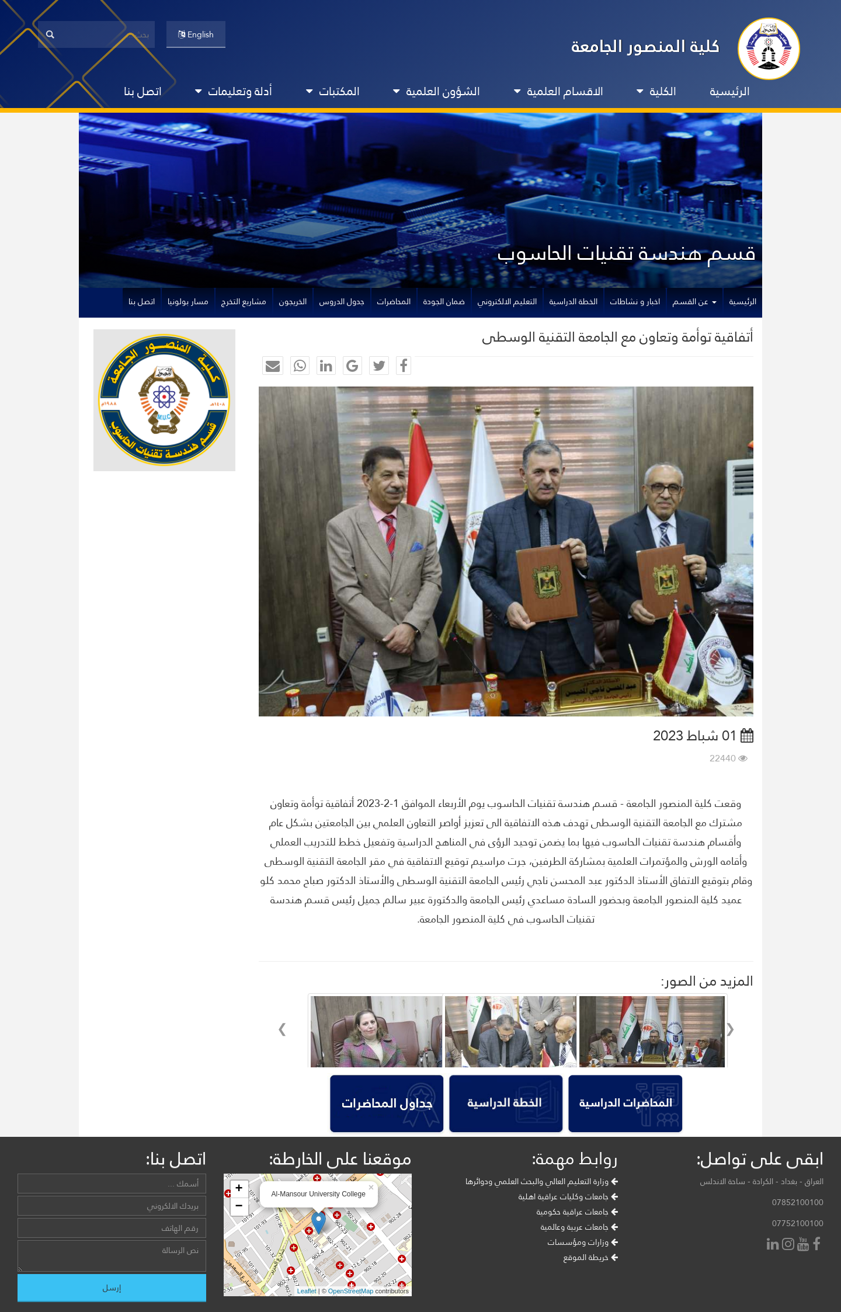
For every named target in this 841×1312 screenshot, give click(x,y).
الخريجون (293, 301)
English (196, 34)
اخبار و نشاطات (635, 301)
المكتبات (333, 91)
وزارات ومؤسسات (583, 1273)
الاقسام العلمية (558, 91)
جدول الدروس (341, 301)
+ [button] (238, 1221)
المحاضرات (394, 301)
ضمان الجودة (444, 301)
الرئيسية (730, 91)
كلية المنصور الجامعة (646, 46)
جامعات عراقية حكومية (577, 1243)
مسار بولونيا (188, 301)
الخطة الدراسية (573, 301)
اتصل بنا (143, 91)
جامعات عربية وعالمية (579, 1258)
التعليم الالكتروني (507, 301)
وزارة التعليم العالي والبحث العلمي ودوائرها (541, 1212)
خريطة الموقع (591, 1288)
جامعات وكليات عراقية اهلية (568, 1228)
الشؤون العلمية (436, 91)
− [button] (238, 1238)
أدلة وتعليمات (233, 91)
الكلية (656, 91)
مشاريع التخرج (243, 301)
